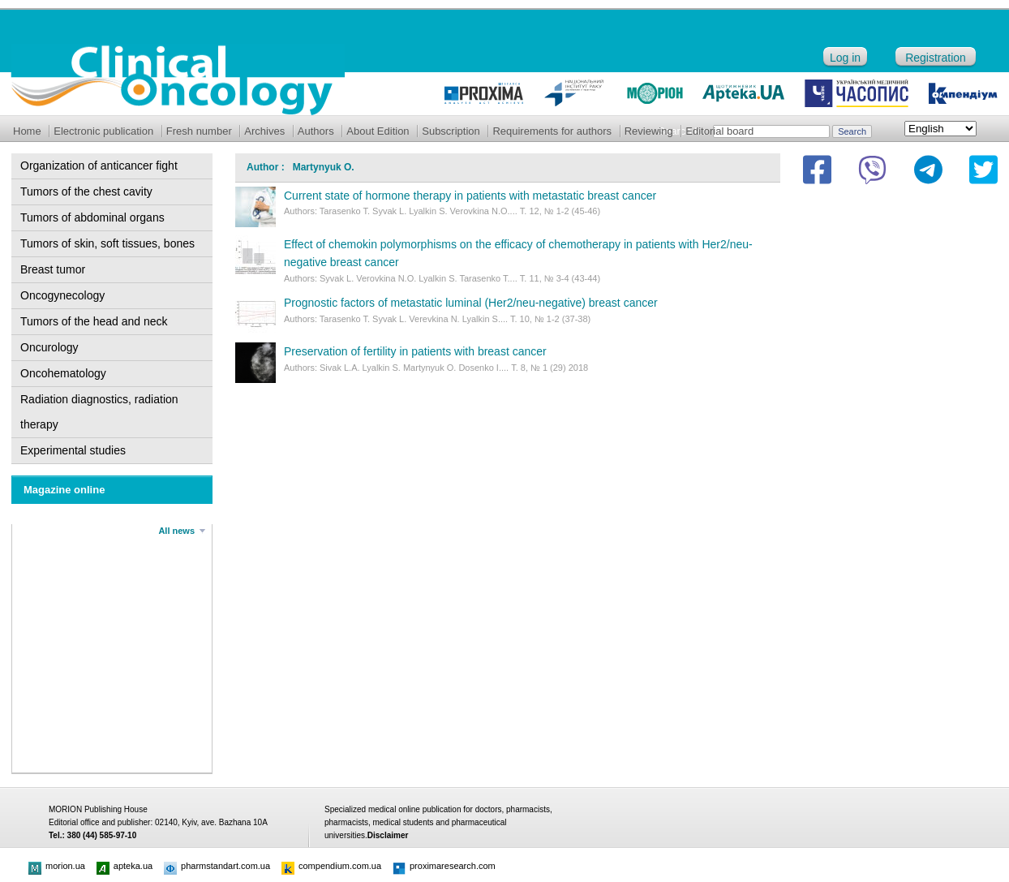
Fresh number (199, 131)
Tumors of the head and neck (94, 321)
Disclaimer (388, 835)
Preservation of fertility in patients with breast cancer (415, 351)
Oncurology (49, 347)
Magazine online (64, 490)
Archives (264, 131)
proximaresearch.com (444, 866)
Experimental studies (73, 450)
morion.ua (56, 866)
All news (176, 531)
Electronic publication (103, 131)
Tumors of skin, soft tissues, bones (107, 243)
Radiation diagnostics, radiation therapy (99, 412)
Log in (845, 57)
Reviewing (649, 131)
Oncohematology (63, 373)
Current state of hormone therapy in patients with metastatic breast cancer (470, 195)
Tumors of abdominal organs (92, 217)
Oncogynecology (62, 295)
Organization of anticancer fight (99, 165)
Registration (935, 57)
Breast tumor (52, 269)
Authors (316, 131)
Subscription (451, 131)
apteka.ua (124, 866)
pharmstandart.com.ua (217, 866)
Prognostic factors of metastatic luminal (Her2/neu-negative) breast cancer (471, 302)
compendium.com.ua (331, 866)
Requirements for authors (552, 131)
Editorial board (719, 131)
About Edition (377, 131)
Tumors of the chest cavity (86, 191)
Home (27, 131)
